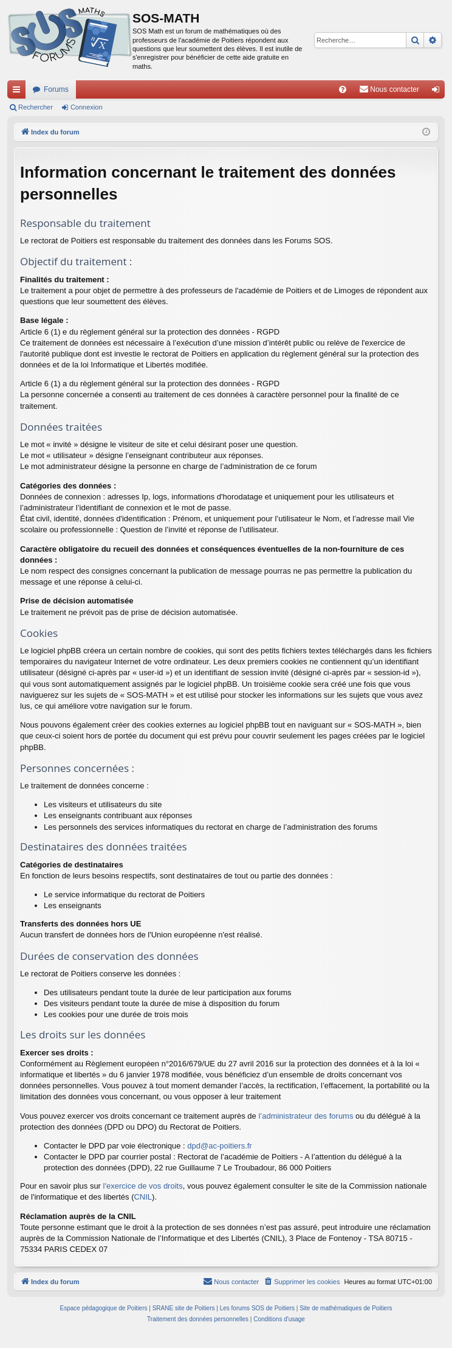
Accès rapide (19, 92)
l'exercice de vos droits (143, 1185)
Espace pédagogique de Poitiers (104, 1308)
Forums (56, 89)
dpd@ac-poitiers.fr (219, 1145)
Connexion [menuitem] (438, 92)
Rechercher (35, 107)
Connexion (86, 107)
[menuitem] (343, 89)
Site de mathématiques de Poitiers (346, 1308)
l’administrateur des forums (305, 1115)
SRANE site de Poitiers (183, 1308)
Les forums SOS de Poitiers (257, 1308)
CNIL (143, 1196)
